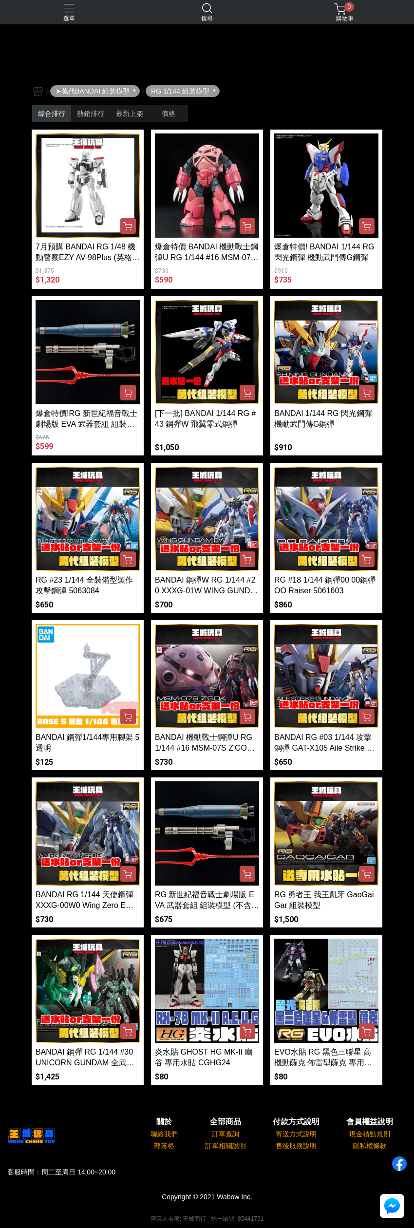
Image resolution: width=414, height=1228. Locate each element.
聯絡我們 (164, 1134)
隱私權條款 (370, 1145)
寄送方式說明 (296, 1134)
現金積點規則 (369, 1134)
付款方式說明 (296, 1122)
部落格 (164, 1145)
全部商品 (225, 1122)
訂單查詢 (225, 1134)
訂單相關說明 (225, 1145)
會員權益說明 (369, 1122)
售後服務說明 (296, 1145)
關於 (164, 1122)
